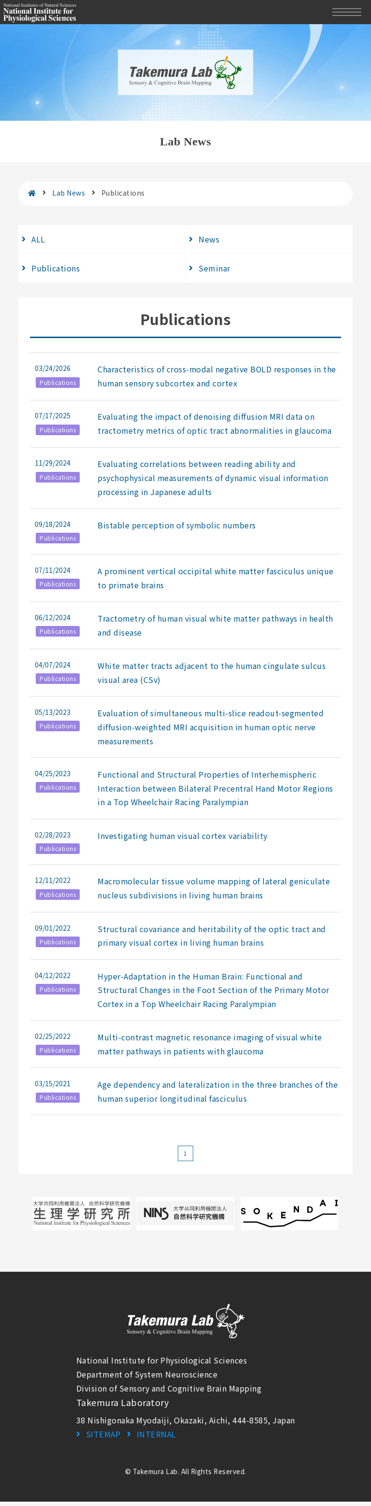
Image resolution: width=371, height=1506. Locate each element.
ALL (38, 239)
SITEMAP (103, 1438)
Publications (55, 268)
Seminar (214, 268)
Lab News (68, 193)
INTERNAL (155, 1438)
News (209, 239)
